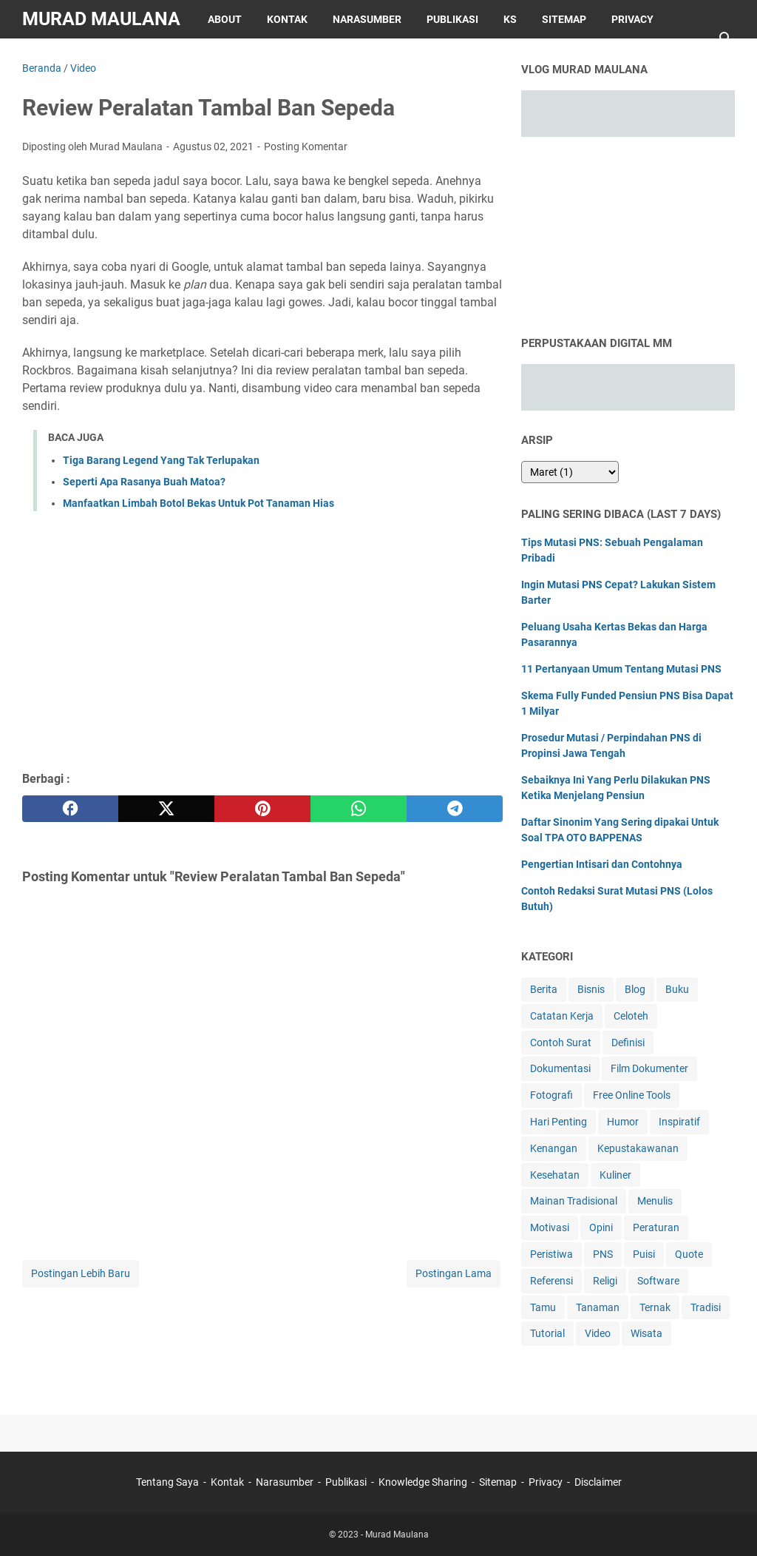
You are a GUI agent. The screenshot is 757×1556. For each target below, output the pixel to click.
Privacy (632, 19)
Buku (677, 989)
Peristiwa (551, 1254)
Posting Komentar (305, 146)
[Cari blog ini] (726, 38)
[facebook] (70, 808)
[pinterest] (262, 808)
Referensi (551, 1281)
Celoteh (631, 1016)
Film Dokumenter (649, 1068)
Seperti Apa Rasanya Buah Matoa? (144, 482)
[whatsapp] (358, 808)
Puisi (644, 1254)
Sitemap (564, 19)
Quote (689, 1254)
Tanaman (597, 1307)
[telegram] (455, 808)
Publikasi (452, 19)
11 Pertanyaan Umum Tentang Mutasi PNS (621, 669)
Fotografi (551, 1095)
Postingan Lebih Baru (80, 1273)
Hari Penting (558, 1122)
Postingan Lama (453, 1273)
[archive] (570, 472)
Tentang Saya (167, 1482)
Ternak (655, 1307)
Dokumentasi (560, 1068)
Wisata (646, 1333)
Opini (601, 1227)
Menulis (655, 1201)
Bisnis (591, 989)
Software (658, 1281)
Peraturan (656, 1227)
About (225, 19)
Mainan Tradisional (573, 1201)
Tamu (543, 1307)
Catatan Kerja (562, 1016)
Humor (623, 1122)
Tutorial (547, 1333)
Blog (635, 989)
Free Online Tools (632, 1095)
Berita (543, 989)
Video (598, 1333)
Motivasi (549, 1227)
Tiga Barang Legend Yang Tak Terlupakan (161, 460)
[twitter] (166, 808)
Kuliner (615, 1175)
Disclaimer (65, 58)
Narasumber (367, 19)
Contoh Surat (560, 1042)
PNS (603, 1254)
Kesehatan (555, 1175)
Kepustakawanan (638, 1148)
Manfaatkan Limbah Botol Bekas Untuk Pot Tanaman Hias (198, 503)
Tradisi (705, 1307)
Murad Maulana (101, 19)
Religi (605, 1281)
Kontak (287, 19)
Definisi (628, 1042)
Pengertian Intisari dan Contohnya (601, 864)
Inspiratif (679, 1122)
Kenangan (553, 1148)
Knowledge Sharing (422, 1482)
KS (510, 19)
